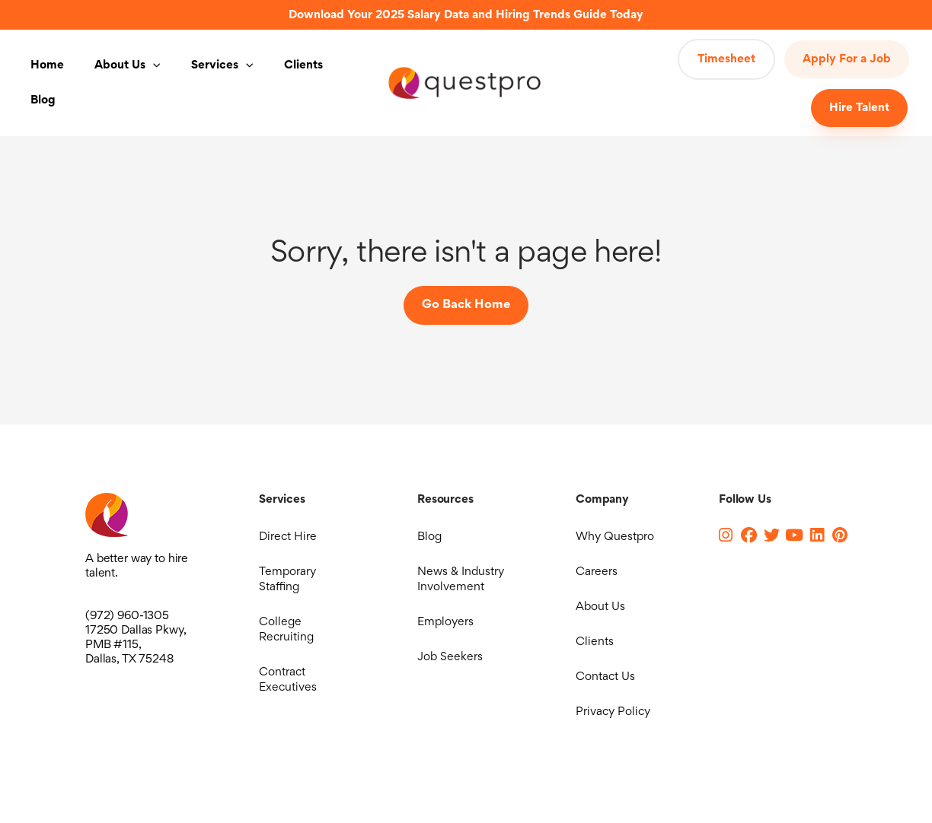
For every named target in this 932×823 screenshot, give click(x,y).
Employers (445, 622)
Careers (597, 572)
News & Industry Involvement (460, 580)
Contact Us (605, 677)
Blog (43, 100)
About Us (127, 65)
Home (47, 65)
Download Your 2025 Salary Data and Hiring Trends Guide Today (466, 15)
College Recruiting (286, 630)
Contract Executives (288, 680)
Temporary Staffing (287, 580)
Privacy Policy (613, 712)
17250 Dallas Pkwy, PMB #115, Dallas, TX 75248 (135, 645)
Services (222, 65)
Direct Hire (288, 537)
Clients (303, 65)
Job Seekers (450, 657)
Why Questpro (615, 537)
